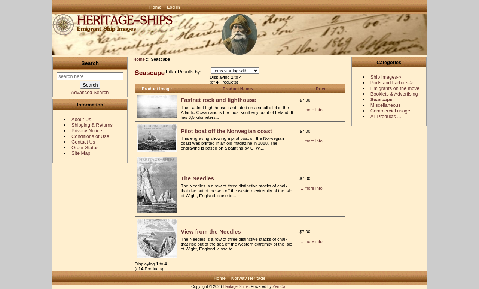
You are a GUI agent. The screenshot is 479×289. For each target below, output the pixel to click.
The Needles (197, 178)
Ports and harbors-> (391, 82)
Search (90, 63)
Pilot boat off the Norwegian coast (226, 131)
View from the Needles (211, 231)
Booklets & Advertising (394, 94)
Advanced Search (90, 92)
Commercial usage (390, 111)
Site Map (80, 153)
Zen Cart (280, 287)
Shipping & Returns (92, 125)
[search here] (90, 76)
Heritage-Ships (235, 287)
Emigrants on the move (394, 88)
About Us (81, 119)
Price (321, 88)
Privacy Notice (86, 130)
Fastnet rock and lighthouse (218, 100)
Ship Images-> (386, 77)
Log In (173, 6)
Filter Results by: (183, 72)
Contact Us (83, 142)
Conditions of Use (90, 136)
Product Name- (238, 88)
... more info (311, 109)
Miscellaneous (385, 105)
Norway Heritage (248, 278)
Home (155, 6)
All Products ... (385, 116)
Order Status (84, 147)
